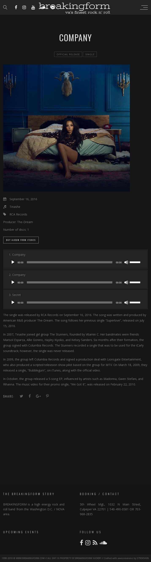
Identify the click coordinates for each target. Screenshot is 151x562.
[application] (75, 262)
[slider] (70, 262)
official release (68, 54)
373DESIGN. (142, 558)
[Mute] (126, 262)
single (90, 54)
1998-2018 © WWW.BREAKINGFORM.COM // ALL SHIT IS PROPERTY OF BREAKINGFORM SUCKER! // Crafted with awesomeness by (69, 558)
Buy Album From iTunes (21, 240)
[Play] (13, 262)
